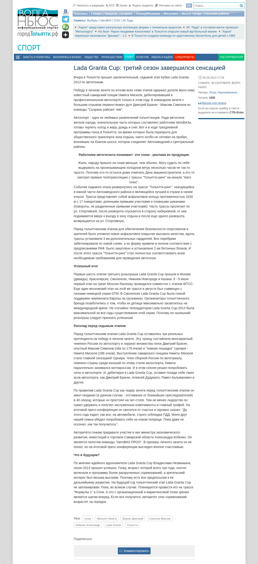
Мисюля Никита (106, 518)
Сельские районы (217, 13)
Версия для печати (214, 103)
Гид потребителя (231, 57)
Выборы (92, 20)
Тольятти (110, 13)
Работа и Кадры (162, 57)
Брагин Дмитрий (132, 518)
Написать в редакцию (88, 5)
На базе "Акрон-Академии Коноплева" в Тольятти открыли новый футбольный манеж (158, 31)
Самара (96, 13)
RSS (110, 5)
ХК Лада (127, 20)
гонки (87, 518)
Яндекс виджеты (141, 5)
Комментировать (134, 551)
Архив (121, 5)
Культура (142, 57)
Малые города (191, 13)
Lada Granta (113, 524)
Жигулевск (170, 13)
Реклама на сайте (168, 5)
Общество (91, 57)
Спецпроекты (184, 57)
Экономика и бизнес (67, 57)
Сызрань (127, 13)
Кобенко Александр (88, 524)
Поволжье (81, 13)
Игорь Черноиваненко (223, 92)
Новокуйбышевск (148, 13)
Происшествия (111, 57)
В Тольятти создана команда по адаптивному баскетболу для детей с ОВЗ (183, 35)
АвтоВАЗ (106, 20)
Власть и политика (36, 57)
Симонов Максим (160, 518)
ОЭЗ (117, 20)
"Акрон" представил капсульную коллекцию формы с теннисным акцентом (130, 27)
